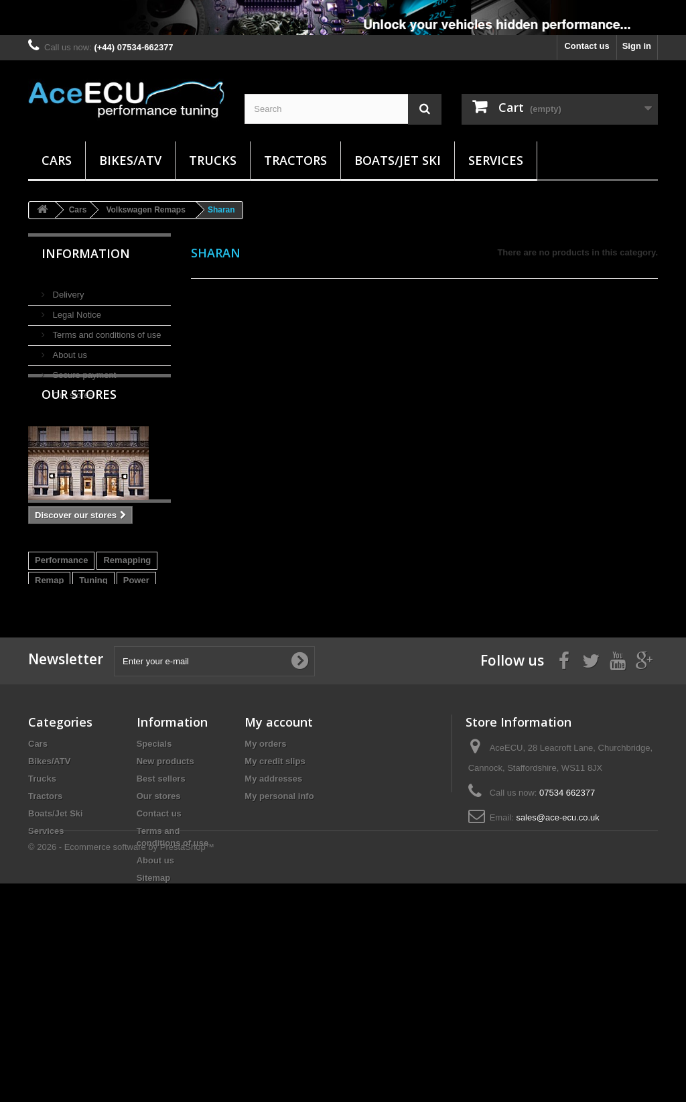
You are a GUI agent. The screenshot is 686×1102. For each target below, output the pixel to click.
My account (279, 861)
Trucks (212, 160)
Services (495, 160)
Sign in (636, 46)
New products (165, 901)
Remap (49, 671)
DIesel (47, 691)
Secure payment (83, 370)
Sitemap (154, 1017)
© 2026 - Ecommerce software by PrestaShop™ (121, 1065)
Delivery (67, 289)
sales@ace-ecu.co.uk (557, 957)
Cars (57, 160)
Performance (61, 651)
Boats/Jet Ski (397, 160)
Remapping (127, 651)
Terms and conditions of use (105, 329)
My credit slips (275, 901)
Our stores (71, 390)
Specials (154, 883)
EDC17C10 (98, 691)
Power (136, 671)
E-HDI (90, 712)
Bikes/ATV (130, 160)
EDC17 (49, 712)
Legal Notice (75, 309)
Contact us (586, 46)
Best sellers (161, 918)
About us (68, 350)
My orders (265, 883)
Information (86, 253)
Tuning (93, 671)
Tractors (295, 160)
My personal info (279, 935)
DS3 (125, 712)
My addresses (273, 918)
